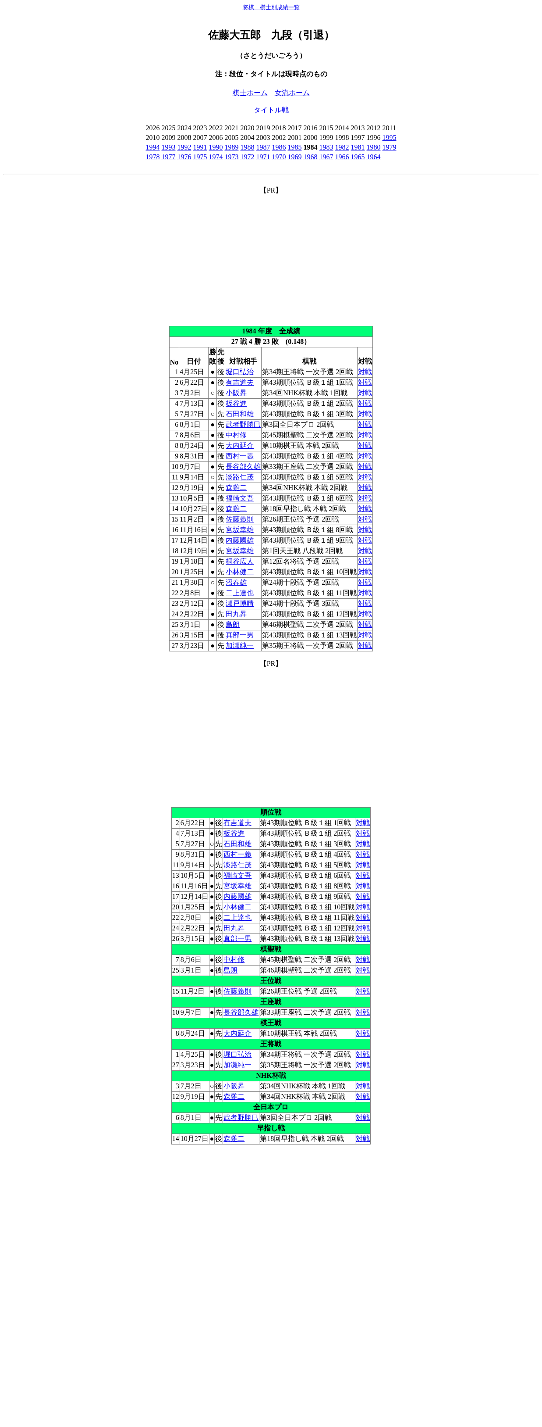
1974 (216, 157)
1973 (232, 157)
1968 (311, 157)
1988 (248, 147)
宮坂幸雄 (240, 529)
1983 (326, 147)
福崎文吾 (240, 498)
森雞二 (236, 487)
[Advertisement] (271, 256)
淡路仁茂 (240, 477)
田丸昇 (236, 614)
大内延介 (240, 445)
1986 (279, 147)
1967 (326, 157)
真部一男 (240, 635)
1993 (169, 147)
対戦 (365, 372)
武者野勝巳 (243, 424)
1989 (232, 147)
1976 (184, 157)
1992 (184, 147)
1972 (248, 157)
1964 (374, 157)
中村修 (236, 435)
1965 (358, 157)
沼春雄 (236, 582)
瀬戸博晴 (240, 603)
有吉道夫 (240, 382)
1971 (263, 157)
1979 (390, 147)
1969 (295, 157)
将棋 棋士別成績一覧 (271, 7)
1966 (342, 157)
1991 (200, 147)
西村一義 (240, 456)
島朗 (233, 624)
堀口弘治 (240, 372)
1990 (216, 147)
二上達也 (240, 593)
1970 (279, 157)
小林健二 (240, 572)
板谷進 (236, 403)
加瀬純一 (240, 645)
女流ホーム (292, 93)
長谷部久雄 (243, 466)
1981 (358, 147)
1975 (200, 157)
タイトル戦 (271, 110)
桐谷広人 (240, 561)
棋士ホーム (250, 93)
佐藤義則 (240, 519)
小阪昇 (236, 393)
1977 (169, 157)
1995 (390, 137)
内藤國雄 (240, 540)
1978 (153, 157)
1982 (342, 147)
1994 (153, 147)
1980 (374, 147)
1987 (263, 147)
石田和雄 (240, 414)
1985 (295, 147)
